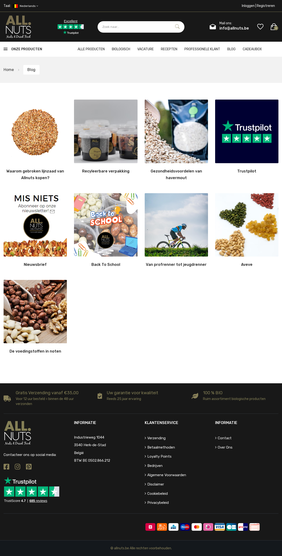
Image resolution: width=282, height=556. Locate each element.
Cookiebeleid (157, 493)
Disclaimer (155, 484)
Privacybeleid (158, 502)
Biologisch (121, 49)
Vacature (145, 49)
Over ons (225, 447)
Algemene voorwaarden (166, 475)
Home (9, 69)
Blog (231, 49)
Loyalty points (159, 456)
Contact (225, 438)
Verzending (156, 438)
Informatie (226, 422)
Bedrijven (155, 466)
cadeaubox (252, 49)
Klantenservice (161, 422)
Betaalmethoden (161, 447)
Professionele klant (202, 49)
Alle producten (91, 49)
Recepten (169, 49)
